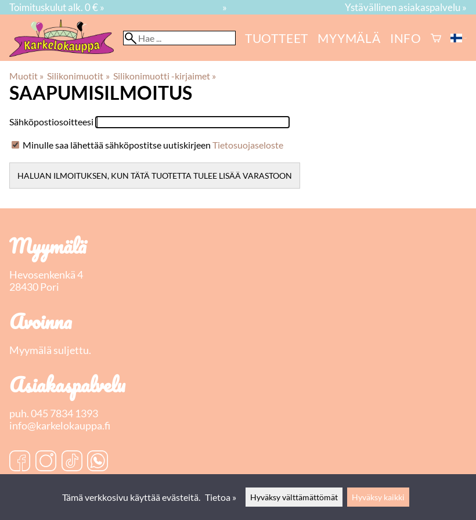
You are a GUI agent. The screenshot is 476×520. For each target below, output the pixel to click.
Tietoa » (220, 497)
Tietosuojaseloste (247, 144)
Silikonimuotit (78, 75)
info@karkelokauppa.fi (59, 426)
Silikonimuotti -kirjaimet (164, 75)
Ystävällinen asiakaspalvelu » (406, 7)
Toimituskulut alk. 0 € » (56, 7)
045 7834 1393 (64, 413)
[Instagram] (45, 462)
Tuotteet (276, 38)
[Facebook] (19, 462)
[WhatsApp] (97, 462)
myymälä (349, 38)
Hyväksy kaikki (378, 497)
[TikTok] (72, 462)
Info (405, 38)
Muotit (26, 75)
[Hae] (179, 38)
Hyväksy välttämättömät (294, 497)
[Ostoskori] (436, 38)
